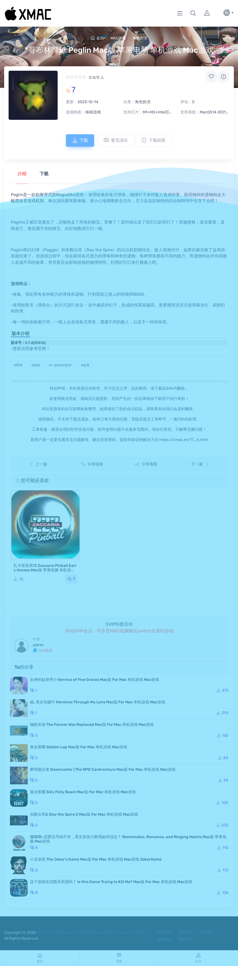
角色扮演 (140, 38)
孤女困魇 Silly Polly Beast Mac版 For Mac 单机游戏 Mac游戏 (83, 792)
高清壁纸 (185, 932)
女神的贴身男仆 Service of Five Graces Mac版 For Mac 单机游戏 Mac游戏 (94, 679)
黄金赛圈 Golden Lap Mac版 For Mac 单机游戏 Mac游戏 (78, 747)
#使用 (85, 365)
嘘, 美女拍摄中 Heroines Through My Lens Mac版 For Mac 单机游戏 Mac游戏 (97, 702)
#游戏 (35, 365)
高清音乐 (206, 932)
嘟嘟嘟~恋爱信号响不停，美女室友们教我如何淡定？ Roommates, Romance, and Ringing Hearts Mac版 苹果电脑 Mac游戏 (128, 839)
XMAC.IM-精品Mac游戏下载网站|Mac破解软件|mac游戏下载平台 (93, 932)
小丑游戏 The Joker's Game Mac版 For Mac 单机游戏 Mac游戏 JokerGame (96, 859)
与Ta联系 (43, 650)
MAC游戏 (118, 38)
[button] (193, 13)
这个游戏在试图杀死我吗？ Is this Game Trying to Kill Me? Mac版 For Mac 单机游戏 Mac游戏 (111, 881)
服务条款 (185, 939)
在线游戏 (164, 932)
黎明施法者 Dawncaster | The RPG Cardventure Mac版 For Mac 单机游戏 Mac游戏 (102, 769)
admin (38, 645)
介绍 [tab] (21, 173)
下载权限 (153, 140)
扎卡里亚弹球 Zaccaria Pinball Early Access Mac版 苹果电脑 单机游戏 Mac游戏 (45, 570)
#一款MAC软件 (60, 365)
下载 (80, 140)
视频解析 (164, 939)
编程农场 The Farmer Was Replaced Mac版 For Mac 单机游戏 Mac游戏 (92, 724)
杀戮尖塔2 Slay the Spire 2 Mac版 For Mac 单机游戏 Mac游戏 (84, 814)
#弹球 (18, 365)
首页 (97, 38)
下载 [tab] (44, 173)
